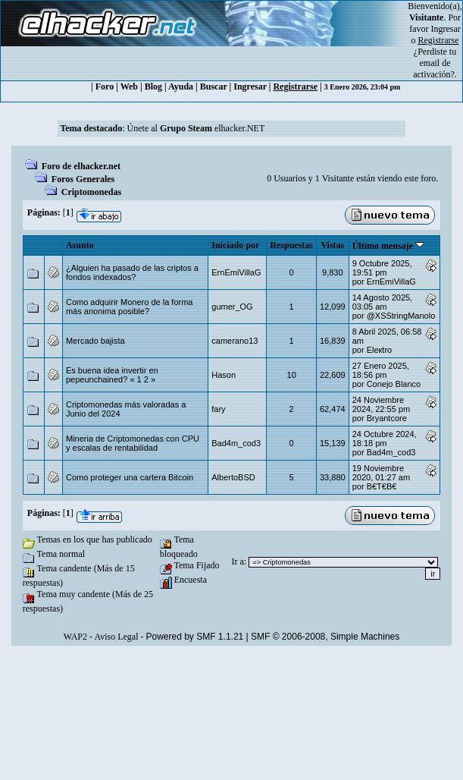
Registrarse (295, 86)
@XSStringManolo (401, 315)
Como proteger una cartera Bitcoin (129, 477)
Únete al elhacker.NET (196, 128)
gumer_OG (231, 306)
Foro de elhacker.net (81, 166)
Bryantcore (387, 418)
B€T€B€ (382, 486)
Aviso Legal (116, 636)
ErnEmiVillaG (236, 272)
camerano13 (234, 340)
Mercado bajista (95, 340)
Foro (104, 86)
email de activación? (434, 69)
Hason (223, 374)
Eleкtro (380, 349)
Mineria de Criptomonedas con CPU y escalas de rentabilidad (132, 443)
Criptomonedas (91, 192)
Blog (153, 86)
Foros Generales (83, 179)
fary (218, 409)
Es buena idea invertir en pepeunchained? (112, 375)
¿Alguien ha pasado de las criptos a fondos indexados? (132, 272)
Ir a (238, 561)
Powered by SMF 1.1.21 (195, 636)
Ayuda (180, 86)
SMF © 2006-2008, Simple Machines (325, 636)
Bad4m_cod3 (236, 443)
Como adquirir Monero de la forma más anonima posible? (129, 306)
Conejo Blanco (394, 383)
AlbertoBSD (233, 477)
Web (129, 86)
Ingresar (446, 29)
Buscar (213, 86)
